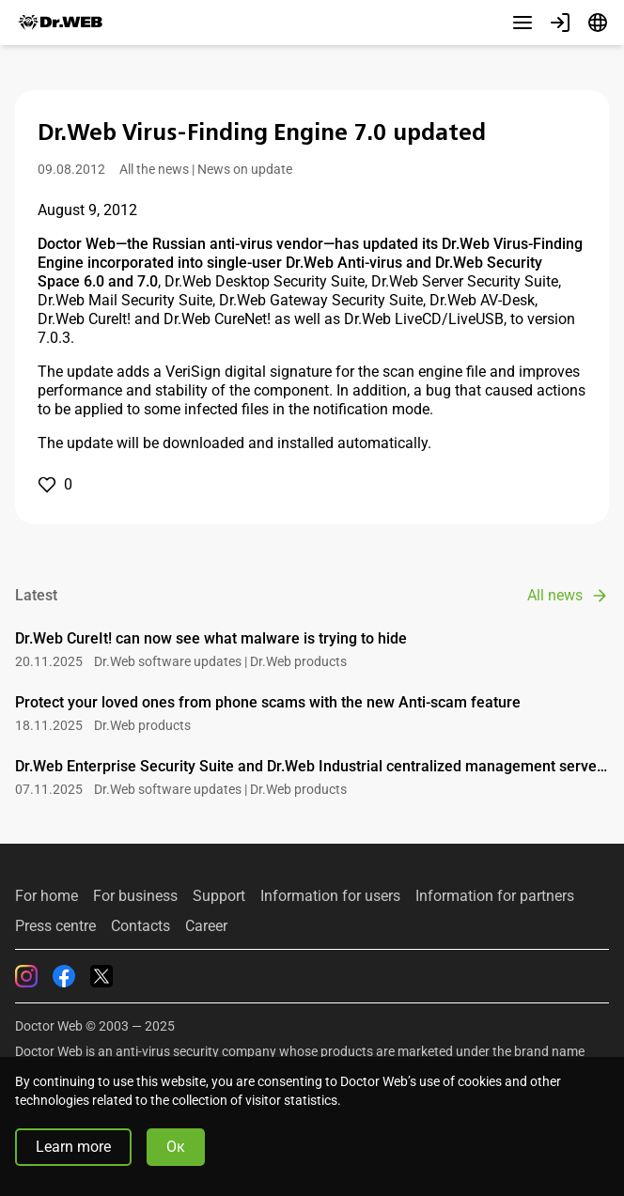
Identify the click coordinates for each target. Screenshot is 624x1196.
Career (206, 926)
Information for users (330, 896)
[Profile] (560, 22)
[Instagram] (26, 976)
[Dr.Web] (60, 22)
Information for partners (494, 896)
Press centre (55, 926)
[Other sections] (522, 22)
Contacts (140, 926)
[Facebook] (64, 976)
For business (135, 896)
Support (219, 896)
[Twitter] (101, 976)
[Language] (597, 22)
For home (46, 896)
